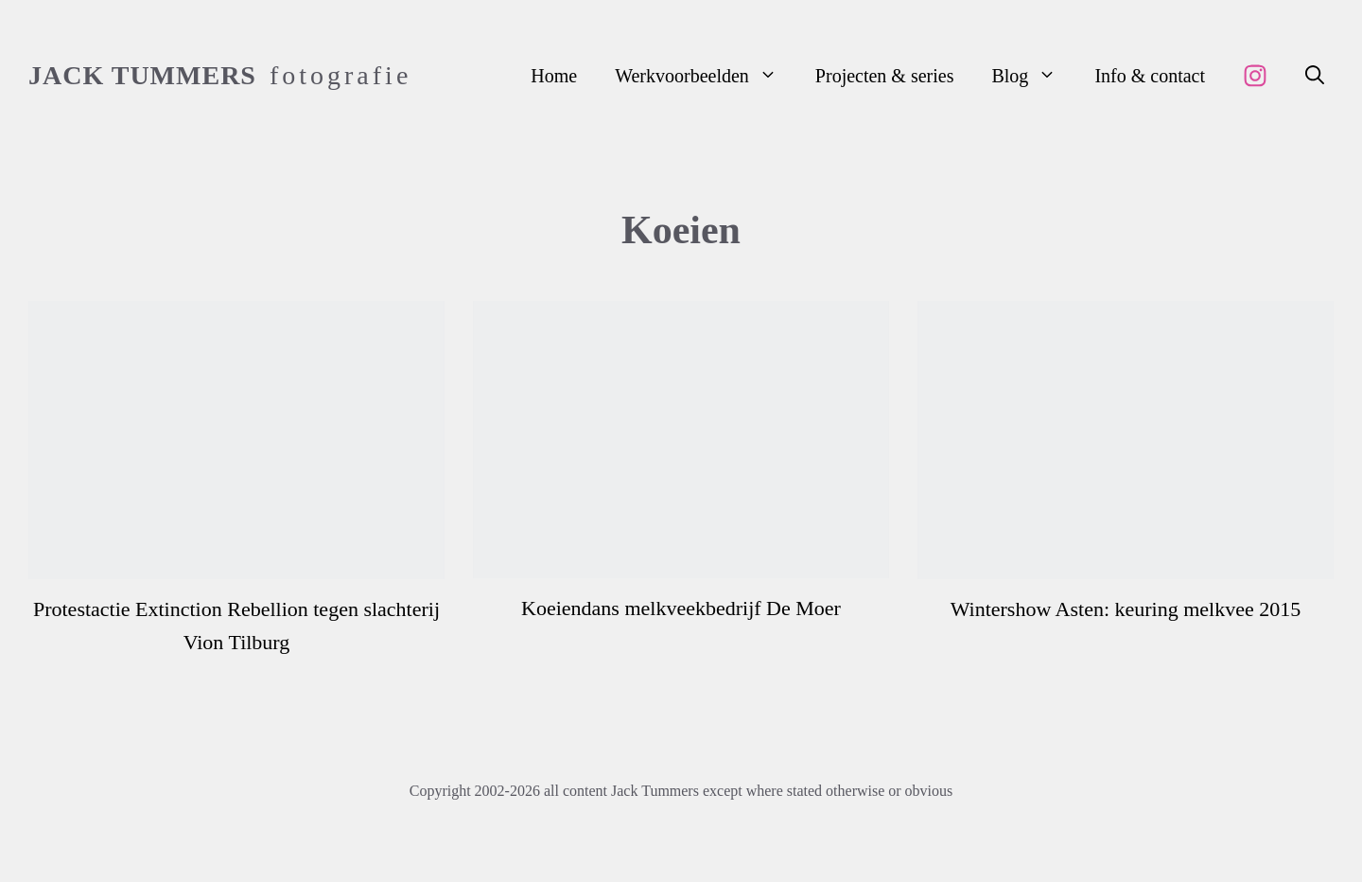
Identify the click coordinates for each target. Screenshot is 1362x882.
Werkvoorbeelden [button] (705, 76)
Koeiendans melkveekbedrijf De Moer (681, 608)
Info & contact (1149, 75)
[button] (1314, 76)
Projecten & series (884, 75)
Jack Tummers (142, 75)
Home (554, 75)
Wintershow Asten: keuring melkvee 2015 (1126, 609)
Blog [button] (1033, 76)
